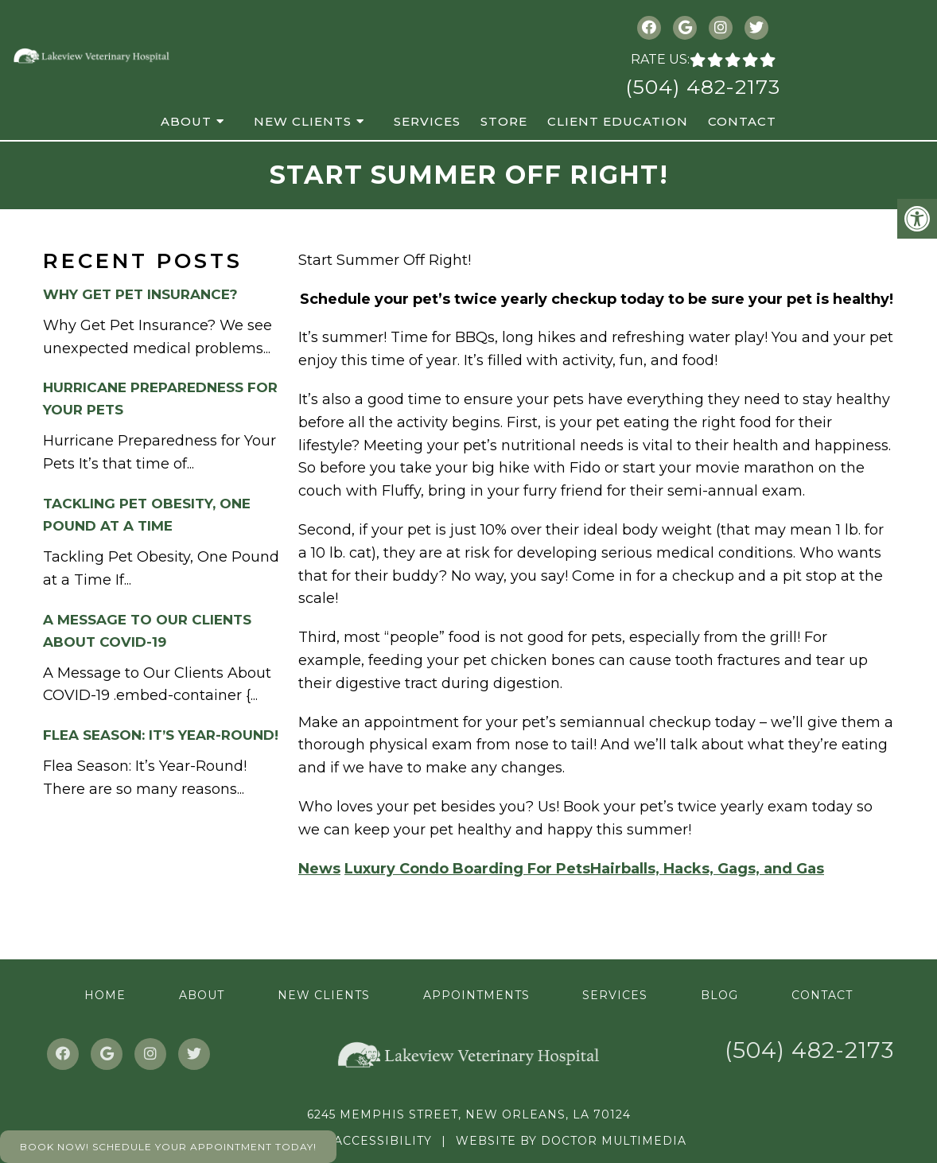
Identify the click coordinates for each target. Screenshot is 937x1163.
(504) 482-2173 (702, 87)
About (186, 121)
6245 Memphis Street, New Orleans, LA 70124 (469, 1114)
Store (503, 121)
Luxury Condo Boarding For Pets (467, 868)
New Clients (303, 121)
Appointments (476, 995)
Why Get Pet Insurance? (140, 294)
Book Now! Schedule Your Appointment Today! (168, 1147)
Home (105, 995)
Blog (719, 995)
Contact (742, 121)
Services (427, 121)
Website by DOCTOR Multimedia (571, 1141)
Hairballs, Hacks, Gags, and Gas (707, 868)
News (319, 868)
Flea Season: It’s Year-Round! (160, 735)
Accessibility (383, 1141)
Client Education (617, 121)
